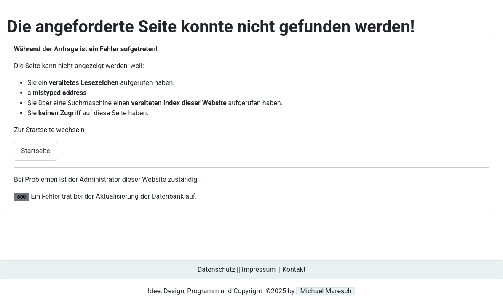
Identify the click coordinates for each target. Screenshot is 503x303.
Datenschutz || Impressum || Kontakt (251, 270)
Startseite (35, 151)
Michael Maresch (325, 291)
